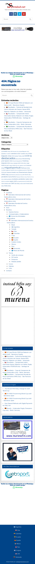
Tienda (11, 253)
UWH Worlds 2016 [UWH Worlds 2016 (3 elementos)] (5, 183)
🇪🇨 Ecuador (15, 238)
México (13, 244)
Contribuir (9, 192)
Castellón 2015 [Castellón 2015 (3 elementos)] (24, 153)
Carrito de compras (17, 255)
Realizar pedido (16, 261)
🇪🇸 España (14, 240)
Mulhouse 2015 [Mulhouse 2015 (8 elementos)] (25, 168)
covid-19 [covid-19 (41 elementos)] (28, 156)
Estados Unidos (16, 242)
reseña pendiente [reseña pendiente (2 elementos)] (8, 179)
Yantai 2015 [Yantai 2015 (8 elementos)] (7, 185)
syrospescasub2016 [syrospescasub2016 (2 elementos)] (21, 181)
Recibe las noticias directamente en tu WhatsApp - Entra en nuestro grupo (17, 73)
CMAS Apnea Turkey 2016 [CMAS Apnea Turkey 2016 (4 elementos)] (18, 156)
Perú (12, 246)
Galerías (11, 266)
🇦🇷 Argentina (15, 227)
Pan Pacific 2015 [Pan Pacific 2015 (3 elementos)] (27, 174)
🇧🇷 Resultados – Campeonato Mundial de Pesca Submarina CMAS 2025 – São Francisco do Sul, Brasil (18, 129)
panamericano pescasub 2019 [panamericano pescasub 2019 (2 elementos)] (15, 174)
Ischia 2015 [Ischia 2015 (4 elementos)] (23, 163)
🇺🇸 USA (17, 553)
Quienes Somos (13, 212)
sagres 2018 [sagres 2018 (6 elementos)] (13, 181)
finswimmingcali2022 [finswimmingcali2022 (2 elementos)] (17, 161)
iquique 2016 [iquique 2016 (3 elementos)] (17, 163)
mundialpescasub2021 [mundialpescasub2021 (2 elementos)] (22, 170)
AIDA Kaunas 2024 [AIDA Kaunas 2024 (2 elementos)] (14, 151)
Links (10, 268)
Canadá (13, 229)
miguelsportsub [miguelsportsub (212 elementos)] (12, 167)
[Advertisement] (17, 52)
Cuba (13, 235)
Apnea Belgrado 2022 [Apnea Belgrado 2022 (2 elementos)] (24, 151)
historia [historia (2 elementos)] (11, 163)
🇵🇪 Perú (17, 547)
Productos (14, 259)
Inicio (7, 207)
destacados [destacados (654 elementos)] (8, 158)
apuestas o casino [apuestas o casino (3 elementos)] (5, 153)
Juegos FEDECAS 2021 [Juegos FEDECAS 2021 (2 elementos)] (14, 165)
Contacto (9, 270)
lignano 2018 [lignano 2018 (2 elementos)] (23, 165)
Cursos (11, 264)
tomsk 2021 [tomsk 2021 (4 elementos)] (29, 181)
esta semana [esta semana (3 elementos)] (19, 158)
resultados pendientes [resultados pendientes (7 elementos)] (18, 179)
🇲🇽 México (18, 543)
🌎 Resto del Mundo (17, 250)
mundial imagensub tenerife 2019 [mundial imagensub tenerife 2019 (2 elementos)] (8, 170)
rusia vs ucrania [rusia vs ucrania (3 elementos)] (5, 181)
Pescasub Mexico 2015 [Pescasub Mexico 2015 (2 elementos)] (21, 176)
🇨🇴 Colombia (15, 233)
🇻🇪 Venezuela (15, 248)
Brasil (13, 225)
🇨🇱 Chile (14, 231)
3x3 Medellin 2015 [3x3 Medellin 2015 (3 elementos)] (5, 151)
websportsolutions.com (22, 561)
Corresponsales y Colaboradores (19, 214)
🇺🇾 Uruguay (17, 550)
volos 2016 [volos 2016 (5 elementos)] (23, 183)
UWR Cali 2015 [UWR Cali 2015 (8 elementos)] (15, 183)
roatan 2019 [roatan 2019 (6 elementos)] (28, 179)
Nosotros (9, 210)
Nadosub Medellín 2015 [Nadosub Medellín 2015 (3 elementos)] (12, 172)
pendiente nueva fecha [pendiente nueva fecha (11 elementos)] (8, 177)
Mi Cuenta (14, 257)
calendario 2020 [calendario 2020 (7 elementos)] (15, 153)
